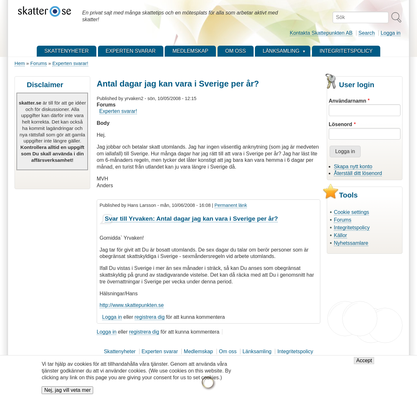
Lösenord (340, 124)
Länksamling (257, 351)
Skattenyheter (120, 351)
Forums (38, 63)
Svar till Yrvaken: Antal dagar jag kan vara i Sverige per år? (191, 218)
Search (366, 33)
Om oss (228, 351)
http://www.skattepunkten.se (132, 305)
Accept (364, 363)
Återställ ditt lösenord (358, 173)
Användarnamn (347, 101)
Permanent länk (231, 205)
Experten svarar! (70, 63)
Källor (340, 235)
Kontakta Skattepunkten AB (321, 33)
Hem (20, 63)
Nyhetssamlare (351, 243)
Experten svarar (159, 351)
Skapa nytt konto (353, 166)
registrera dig (150, 317)
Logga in (390, 33)
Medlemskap (198, 351)
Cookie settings (351, 212)
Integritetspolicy (352, 227)
